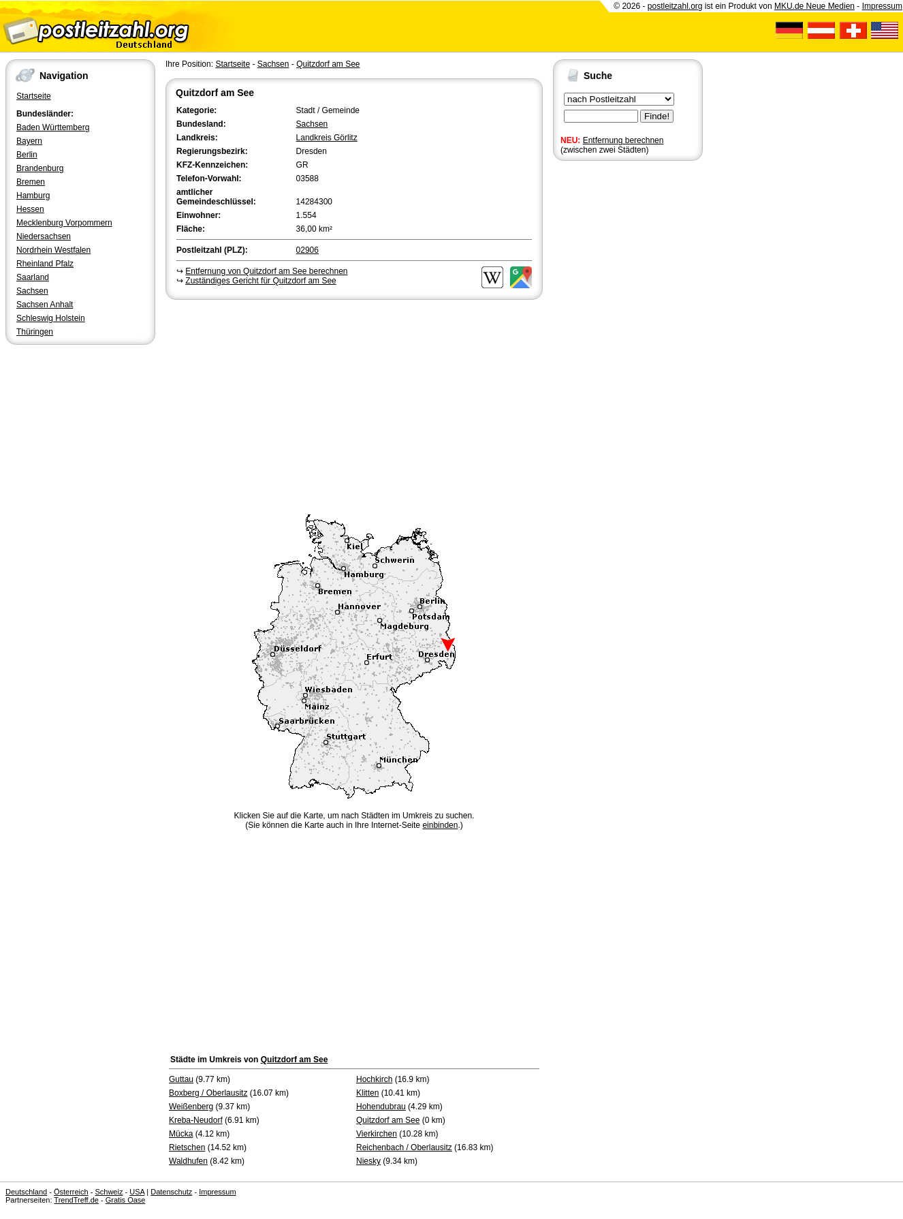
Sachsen (32, 291)
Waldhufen (188, 1161)
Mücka (181, 1134)
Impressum (882, 6)
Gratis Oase (126, 1200)
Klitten (367, 1093)
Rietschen (187, 1147)
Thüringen (34, 332)
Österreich (71, 1192)
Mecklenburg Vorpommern (64, 223)
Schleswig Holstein (50, 318)
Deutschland (26, 1192)
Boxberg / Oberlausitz (208, 1093)
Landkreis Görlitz (327, 137)
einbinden (440, 825)
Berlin (26, 154)
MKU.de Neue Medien (814, 6)
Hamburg (33, 195)
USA (136, 1192)
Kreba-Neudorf (196, 1120)
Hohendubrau (381, 1106)
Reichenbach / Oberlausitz (404, 1147)
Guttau (181, 1079)
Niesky (368, 1161)
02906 (307, 250)
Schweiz (109, 1192)
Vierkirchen (376, 1134)
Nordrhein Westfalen (53, 250)
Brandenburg (39, 168)
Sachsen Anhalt (44, 304)
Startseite (33, 96)
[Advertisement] (354, 404)
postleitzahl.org (675, 6)
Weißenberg (191, 1106)
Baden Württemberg (52, 127)
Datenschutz (171, 1192)
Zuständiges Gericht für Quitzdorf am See (260, 281)
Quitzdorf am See (328, 64)
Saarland (32, 277)
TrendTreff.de (76, 1200)
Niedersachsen (43, 236)
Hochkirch (374, 1079)
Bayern (29, 141)
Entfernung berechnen (623, 140)
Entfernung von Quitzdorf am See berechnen (266, 271)
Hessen (30, 209)
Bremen (30, 182)
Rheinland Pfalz (45, 263)
